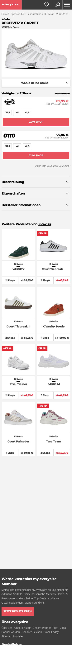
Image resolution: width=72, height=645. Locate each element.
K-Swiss (48, 14)
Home (5, 14)
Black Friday (51, 632)
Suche (57, 5)
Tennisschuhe (34, 14)
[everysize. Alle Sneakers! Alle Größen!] (11, 5)
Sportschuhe (17, 14)
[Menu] (67, 5)
